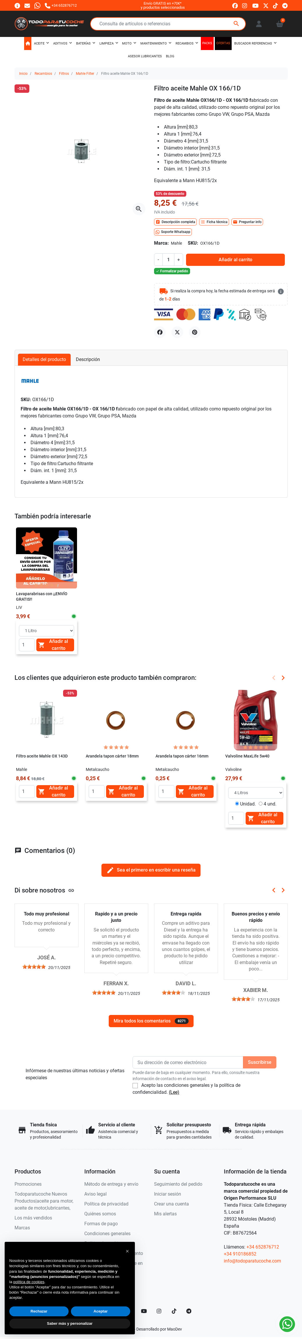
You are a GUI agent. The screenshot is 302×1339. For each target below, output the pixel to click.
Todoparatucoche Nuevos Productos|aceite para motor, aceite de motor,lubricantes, (44, 1201)
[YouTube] (144, 1311)
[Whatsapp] (37, 5)
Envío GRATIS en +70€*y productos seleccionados (163, 5)
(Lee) (174, 1092)
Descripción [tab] (88, 359)
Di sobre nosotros (44, 890)
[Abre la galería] (139, 209)
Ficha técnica (214, 222)
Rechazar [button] (39, 1311)
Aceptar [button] (101, 1311)
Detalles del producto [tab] (44, 359)
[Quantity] (27, 645)
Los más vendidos (33, 1218)
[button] (280, 23)
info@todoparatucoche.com (252, 1261)
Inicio (23, 74)
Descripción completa (175, 222)
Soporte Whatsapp (173, 232)
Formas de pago (101, 1223)
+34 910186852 (240, 1254)
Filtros (64, 74)
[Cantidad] (168, 259)
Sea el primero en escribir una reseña (151, 870)
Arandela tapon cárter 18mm (112, 756)
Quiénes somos (100, 1214)
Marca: (161, 243)
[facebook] (235, 5)
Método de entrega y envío (111, 1184)
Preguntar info (247, 222)
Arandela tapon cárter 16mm (182, 756)
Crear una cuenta (171, 1204)
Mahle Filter (85, 74)
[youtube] (255, 5)
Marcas (22, 1227)
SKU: (193, 243)
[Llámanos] (60, 5)
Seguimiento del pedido (178, 1184)
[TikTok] (174, 1311)
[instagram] (245, 5)
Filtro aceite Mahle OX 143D (42, 756)
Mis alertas (165, 1214)
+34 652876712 (262, 1247)
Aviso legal (95, 1194)
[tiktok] (275, 5)
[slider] (34, 966)
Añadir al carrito (235, 259)
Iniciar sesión (167, 1194)
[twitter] (266, 5)
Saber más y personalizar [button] (70, 1323)
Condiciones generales (107, 1233)
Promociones (28, 1184)
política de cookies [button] (28, 1282)
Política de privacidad (106, 1204)
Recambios (43, 74)
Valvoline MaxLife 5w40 (247, 756)
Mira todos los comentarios (151, 1021)
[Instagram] (159, 1311)
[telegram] (285, 5)
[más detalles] (280, 291)
